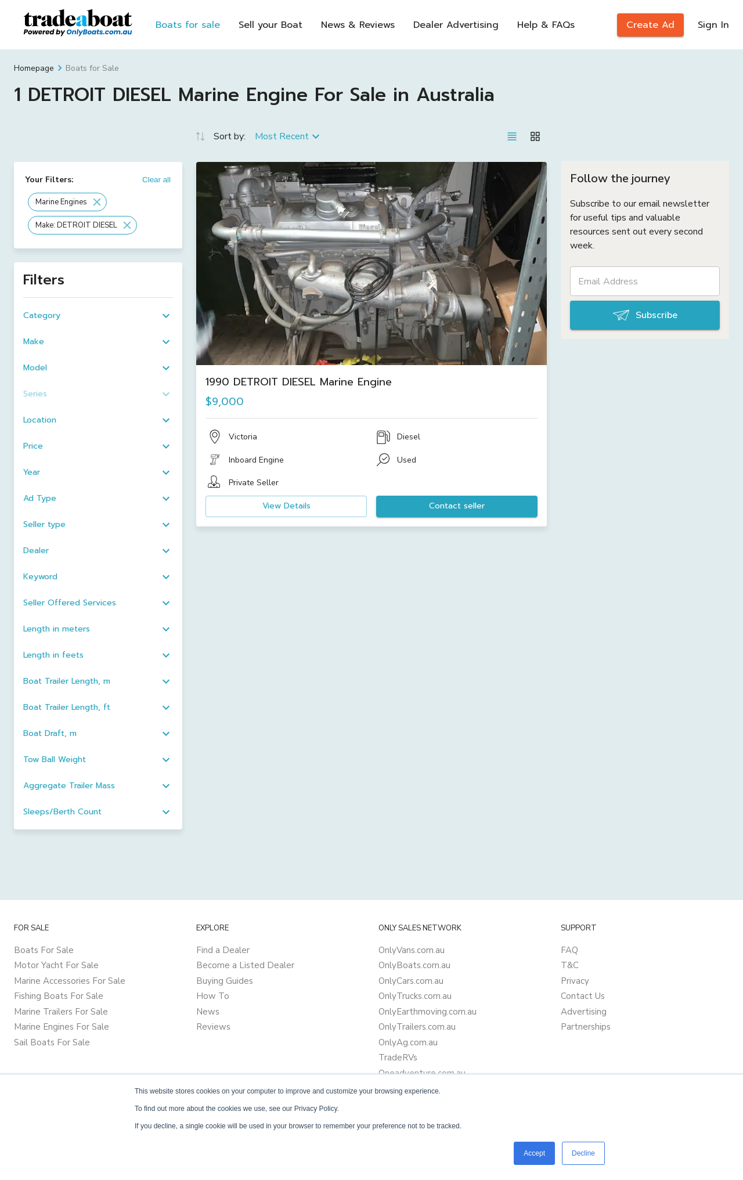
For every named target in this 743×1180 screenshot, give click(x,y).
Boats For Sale (44, 950)
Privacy (575, 981)
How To (212, 996)
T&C (570, 965)
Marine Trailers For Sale (61, 1011)
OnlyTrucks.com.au (415, 996)
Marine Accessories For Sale (69, 981)
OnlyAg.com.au (408, 1042)
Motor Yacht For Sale (56, 965)
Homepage (34, 68)
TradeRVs (397, 1057)
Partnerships (586, 1027)
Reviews (213, 1027)
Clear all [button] (156, 179)
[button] (67, 202)
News (207, 1011)
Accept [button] (534, 1153)
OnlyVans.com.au (411, 950)
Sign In (713, 25)
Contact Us (583, 996)
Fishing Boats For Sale (58, 996)
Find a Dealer (223, 950)
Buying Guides (224, 981)
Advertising (584, 1011)
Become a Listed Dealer (245, 965)
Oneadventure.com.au (422, 1073)
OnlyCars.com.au (410, 981)
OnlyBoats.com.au (414, 965)
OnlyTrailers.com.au (417, 1027)
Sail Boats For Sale (52, 1042)
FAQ (569, 950)
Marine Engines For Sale (61, 1027)
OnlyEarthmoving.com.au (427, 1011)
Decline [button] (583, 1153)
